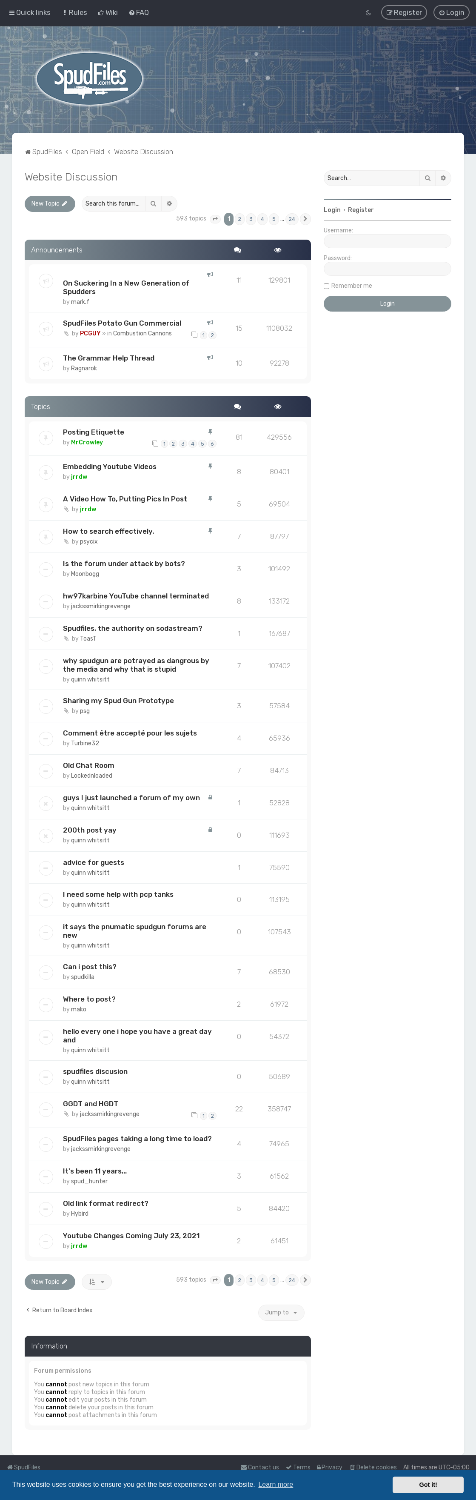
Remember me (351, 285)
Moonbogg (85, 574)
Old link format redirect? (105, 1203)
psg (85, 711)
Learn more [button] (275, 1484)
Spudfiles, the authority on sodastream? (132, 628)
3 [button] (251, 219)
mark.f (80, 302)
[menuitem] (74, 12)
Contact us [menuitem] (259, 1467)
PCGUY (90, 333)
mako (78, 1009)
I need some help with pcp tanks (118, 894)
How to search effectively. (108, 531)
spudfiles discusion (95, 1071)
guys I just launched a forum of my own (131, 797)
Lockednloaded (91, 775)
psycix (89, 541)
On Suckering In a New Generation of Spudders (126, 287)
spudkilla (82, 977)
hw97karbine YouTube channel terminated (136, 596)
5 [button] (274, 219)
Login (332, 210)
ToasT (88, 638)
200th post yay (90, 829)
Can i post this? (90, 966)
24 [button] (292, 219)
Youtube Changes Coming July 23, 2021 (131, 1235)
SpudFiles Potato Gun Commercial (122, 323)
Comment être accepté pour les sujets (130, 733)
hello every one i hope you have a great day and (137, 1035)
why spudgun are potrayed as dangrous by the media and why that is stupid (136, 664)
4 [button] (262, 219)
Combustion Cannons (142, 333)
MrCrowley (87, 442)
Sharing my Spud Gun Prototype (118, 700)
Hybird (79, 1213)
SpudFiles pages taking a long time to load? (137, 1138)
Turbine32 (85, 743)
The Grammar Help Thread (108, 358)
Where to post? (89, 999)
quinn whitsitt (90, 679)
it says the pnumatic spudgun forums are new (134, 930)
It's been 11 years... (95, 1171)
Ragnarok (84, 368)
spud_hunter (89, 1181)
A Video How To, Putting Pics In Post (125, 499)
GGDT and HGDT (90, 1103)
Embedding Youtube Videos (110, 466)
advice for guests (93, 862)
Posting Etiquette (93, 431)
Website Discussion (71, 176)
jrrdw (79, 477)
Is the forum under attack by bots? (124, 563)
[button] (215, 219)
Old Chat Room (88, 765)
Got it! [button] (428, 1484)
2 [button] (239, 219)
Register (361, 210)
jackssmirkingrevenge (101, 606)
